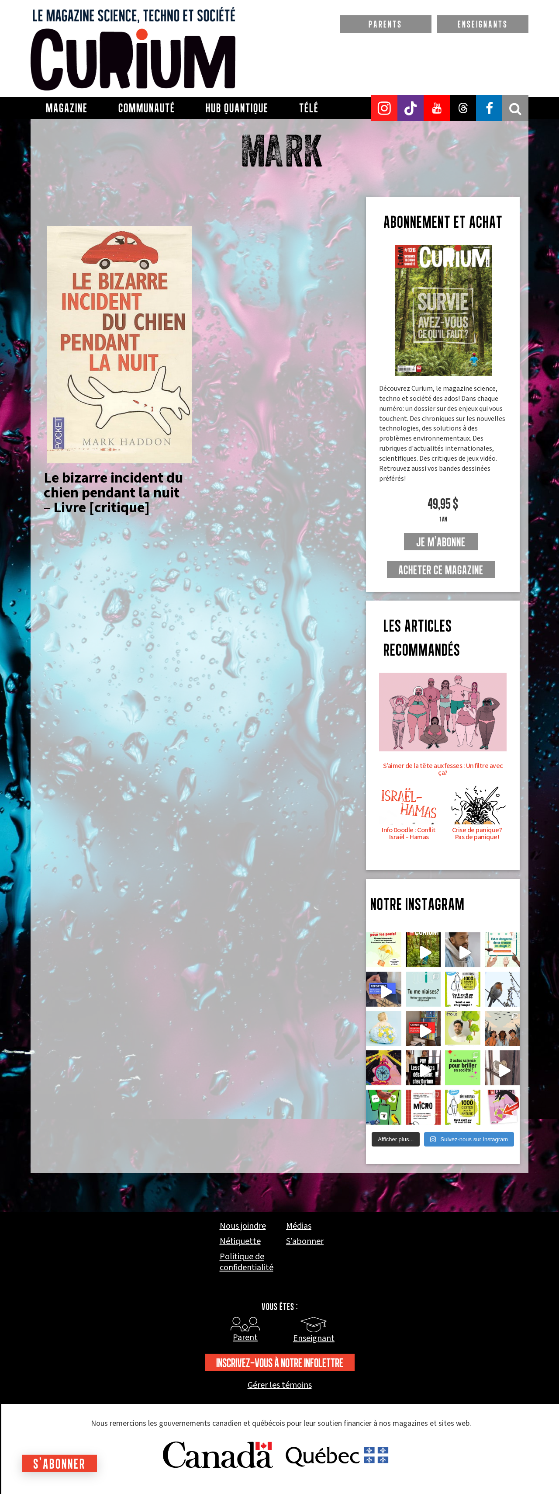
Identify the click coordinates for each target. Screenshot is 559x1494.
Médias (298, 1226)
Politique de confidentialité (246, 1262)
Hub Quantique (237, 108)
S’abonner (305, 1241)
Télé (309, 108)
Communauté (146, 108)
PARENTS (385, 24)
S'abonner (59, 1463)
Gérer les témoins (280, 1385)
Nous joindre (243, 1226)
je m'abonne (441, 542)
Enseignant (314, 1338)
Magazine (67, 108)
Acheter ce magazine (440, 570)
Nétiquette (240, 1241)
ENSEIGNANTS (483, 24)
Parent (245, 1337)
